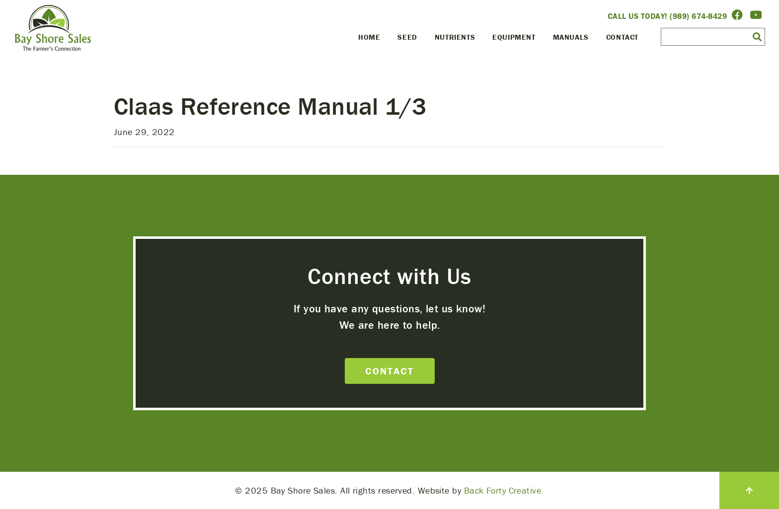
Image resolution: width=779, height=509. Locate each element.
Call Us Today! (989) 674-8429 (667, 16)
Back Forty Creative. (504, 490)
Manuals (571, 37)
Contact (622, 37)
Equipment (513, 37)
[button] (757, 36)
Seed (407, 37)
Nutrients (455, 37)
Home (369, 37)
